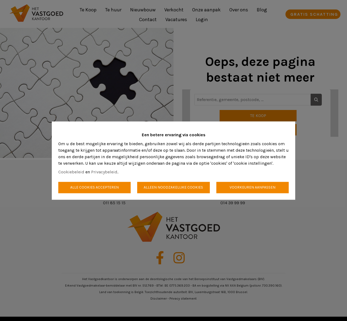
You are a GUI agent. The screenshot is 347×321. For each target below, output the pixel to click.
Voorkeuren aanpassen (252, 187)
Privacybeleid (104, 171)
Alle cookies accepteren (94, 187)
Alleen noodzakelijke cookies (173, 187)
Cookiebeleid (71, 171)
